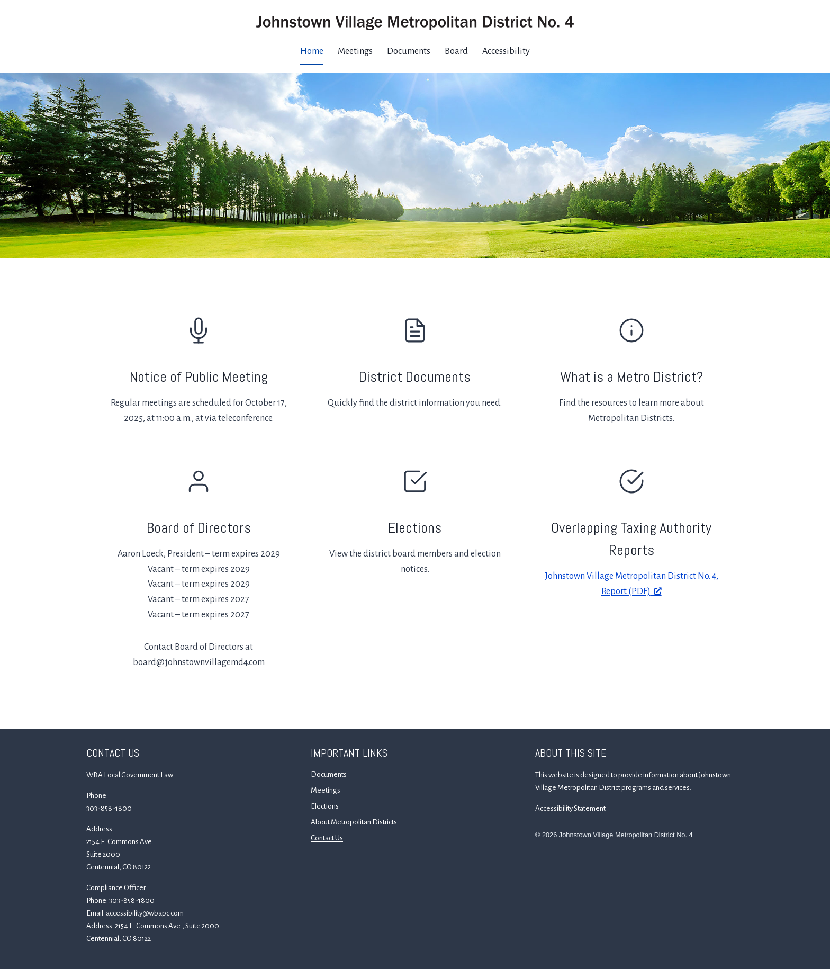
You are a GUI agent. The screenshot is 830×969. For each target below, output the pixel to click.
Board (456, 51)
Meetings (355, 51)
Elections (414, 527)
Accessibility (506, 51)
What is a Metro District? (631, 376)
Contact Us (327, 838)
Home (311, 51)
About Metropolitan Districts (354, 822)
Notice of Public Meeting (199, 376)
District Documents (415, 376)
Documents (408, 51)
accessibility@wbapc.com (145, 913)
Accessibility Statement (570, 808)
